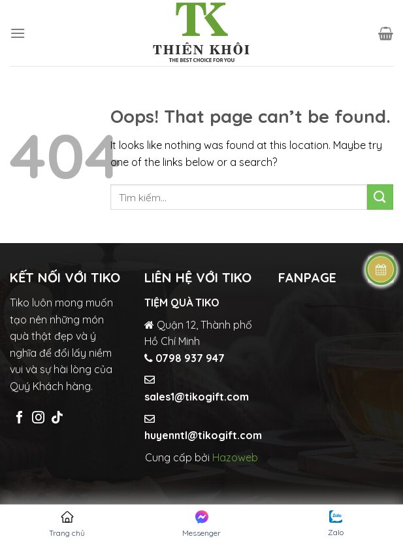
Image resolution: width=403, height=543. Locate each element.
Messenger (201, 524)
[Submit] (380, 197)
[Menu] (17, 33)
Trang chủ (67, 524)
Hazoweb (235, 457)
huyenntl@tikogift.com (203, 435)
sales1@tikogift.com (196, 396)
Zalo (336, 523)
